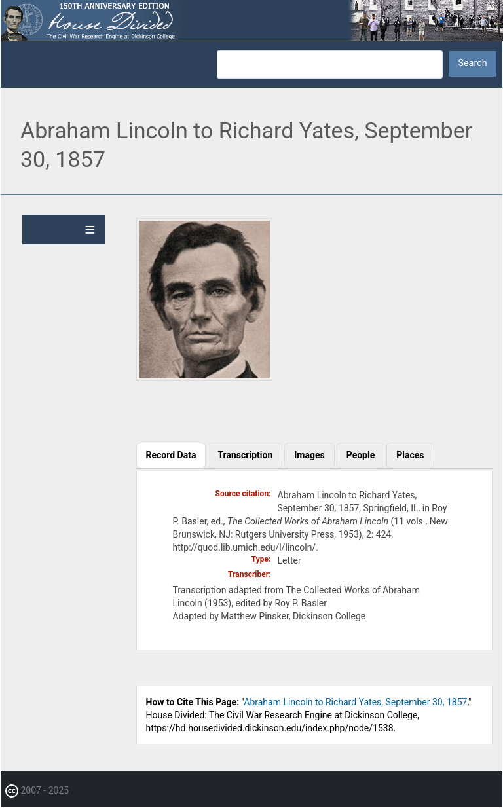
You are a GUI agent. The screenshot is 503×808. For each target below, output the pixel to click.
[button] (204, 378)
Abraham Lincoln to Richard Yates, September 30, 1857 (355, 702)
